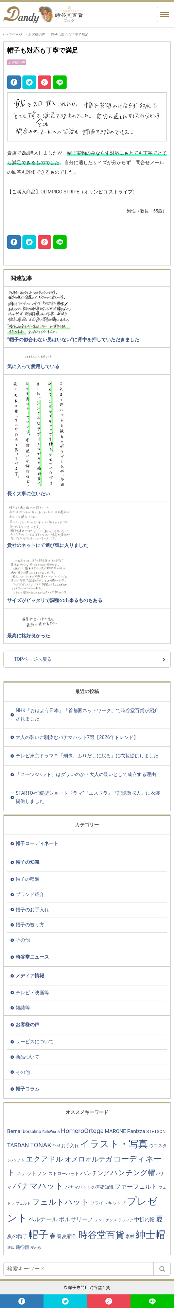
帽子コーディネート (37, 843)
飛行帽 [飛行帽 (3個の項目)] (22, 1247)
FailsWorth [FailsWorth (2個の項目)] (51, 1132)
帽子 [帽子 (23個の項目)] (38, 1234)
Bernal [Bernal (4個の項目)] (14, 1131)
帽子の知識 (27, 862)
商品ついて (27, 1057)
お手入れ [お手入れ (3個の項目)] (70, 1145)
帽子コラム (27, 1088)
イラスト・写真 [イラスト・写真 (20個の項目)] (114, 1144)
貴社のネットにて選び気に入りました (47, 545)
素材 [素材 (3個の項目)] (129, 1236)
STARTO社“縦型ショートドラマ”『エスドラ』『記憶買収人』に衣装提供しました (88, 797)
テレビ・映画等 (32, 992)
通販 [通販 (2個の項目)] (11, 1247)
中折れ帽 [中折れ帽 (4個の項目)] (144, 1220)
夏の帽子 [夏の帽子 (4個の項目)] (17, 1236)
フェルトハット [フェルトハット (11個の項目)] (60, 1202)
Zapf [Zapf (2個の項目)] (56, 1146)
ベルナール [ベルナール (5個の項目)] (43, 1219)
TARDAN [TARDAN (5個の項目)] (18, 1145)
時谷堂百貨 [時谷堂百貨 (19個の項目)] (101, 1234)
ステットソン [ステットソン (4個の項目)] (31, 1173)
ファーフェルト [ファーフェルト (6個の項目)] (136, 1186)
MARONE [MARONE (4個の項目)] (115, 1131)
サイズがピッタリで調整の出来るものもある (54, 600)
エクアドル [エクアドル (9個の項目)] (44, 1159)
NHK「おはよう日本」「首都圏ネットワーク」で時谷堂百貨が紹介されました (87, 714)
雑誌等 (23, 1007)
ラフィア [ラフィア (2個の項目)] (125, 1220)
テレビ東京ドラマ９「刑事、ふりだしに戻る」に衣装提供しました (87, 755)
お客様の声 (36, 34)
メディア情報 (30, 975)
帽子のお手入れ (32, 909)
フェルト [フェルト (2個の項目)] (23, 1203)
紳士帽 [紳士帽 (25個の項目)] (150, 1234)
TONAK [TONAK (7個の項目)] (40, 1145)
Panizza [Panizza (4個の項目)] (136, 1131)
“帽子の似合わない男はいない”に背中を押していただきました (73, 339)
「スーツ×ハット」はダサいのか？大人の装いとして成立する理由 (86, 774)
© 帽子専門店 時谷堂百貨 (87, 1287)
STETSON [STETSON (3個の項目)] (156, 1131)
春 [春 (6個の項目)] (53, 1235)
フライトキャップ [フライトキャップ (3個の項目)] (107, 1203)
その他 (23, 940)
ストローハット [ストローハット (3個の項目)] (63, 1173)
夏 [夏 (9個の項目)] (159, 1219)
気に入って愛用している (33, 366)
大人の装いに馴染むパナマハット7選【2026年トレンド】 (77, 737)
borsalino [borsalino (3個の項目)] (32, 1131)
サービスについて (35, 1041)
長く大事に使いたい (28, 493)
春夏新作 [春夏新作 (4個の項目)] (67, 1236)
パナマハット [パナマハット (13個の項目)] (38, 1186)
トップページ (12, 34)
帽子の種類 (27, 879)
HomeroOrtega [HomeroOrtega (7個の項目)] (82, 1131)
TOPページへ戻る (33, 659)
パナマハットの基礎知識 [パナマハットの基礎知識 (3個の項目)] (89, 1187)
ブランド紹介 (30, 894)
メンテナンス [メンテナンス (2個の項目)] (105, 1220)
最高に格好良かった (28, 635)
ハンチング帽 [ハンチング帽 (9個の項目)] (132, 1172)
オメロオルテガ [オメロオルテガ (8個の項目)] (88, 1159)
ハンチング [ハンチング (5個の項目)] (94, 1173)
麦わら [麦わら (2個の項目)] (35, 1247)
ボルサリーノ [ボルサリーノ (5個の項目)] (76, 1219)
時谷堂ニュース (32, 957)
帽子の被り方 (30, 924)
